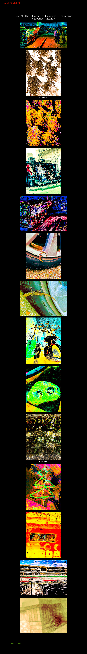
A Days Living (12, 2)
